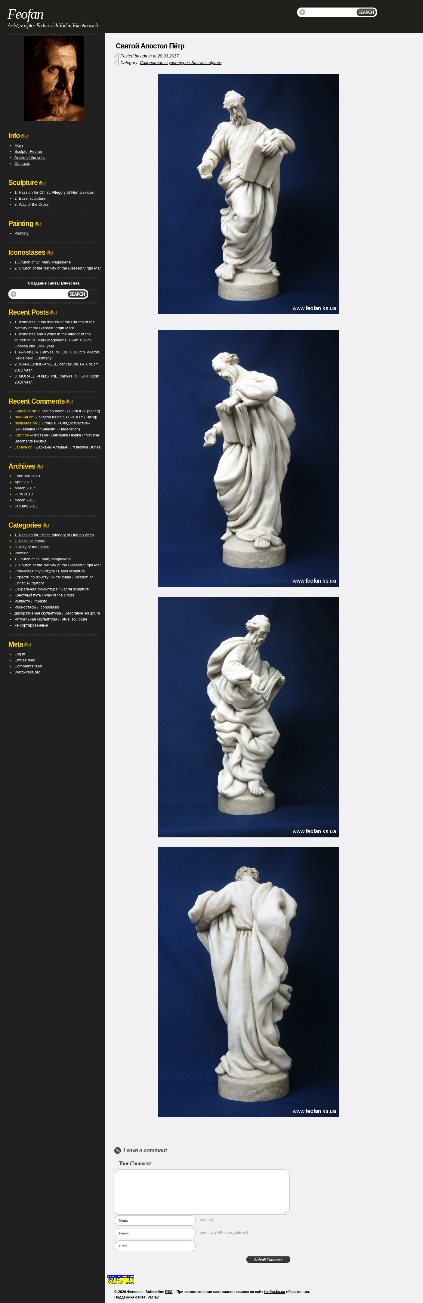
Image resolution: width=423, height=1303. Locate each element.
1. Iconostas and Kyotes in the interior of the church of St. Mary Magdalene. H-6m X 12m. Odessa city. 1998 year (53, 340)
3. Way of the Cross (31, 204)
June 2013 (23, 494)
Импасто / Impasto (30, 601)
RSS (169, 1292)
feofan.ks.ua (274, 1292)
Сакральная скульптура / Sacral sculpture (181, 62)
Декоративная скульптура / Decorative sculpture (57, 613)
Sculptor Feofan (28, 151)
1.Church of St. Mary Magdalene (42, 262)
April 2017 (23, 482)
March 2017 (24, 488)
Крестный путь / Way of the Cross (44, 595)
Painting (21, 233)
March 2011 (24, 500)
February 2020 (27, 476)
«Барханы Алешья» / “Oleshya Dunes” (68, 447)
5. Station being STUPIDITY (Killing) (68, 411)
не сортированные (31, 625)
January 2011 (26, 506)
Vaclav (153, 1297)
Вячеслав (70, 283)
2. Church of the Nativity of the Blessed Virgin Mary (58, 268)
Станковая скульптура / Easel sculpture (49, 571)
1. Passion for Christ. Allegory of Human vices (54, 192)
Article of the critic (29, 157)
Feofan (25, 14)
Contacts (22, 163)
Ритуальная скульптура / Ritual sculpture (50, 619)
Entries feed (24, 660)
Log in (19, 654)
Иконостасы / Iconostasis (36, 607)
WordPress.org (27, 672)
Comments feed (28, 666)
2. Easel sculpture (29, 198)
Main (18, 145)
